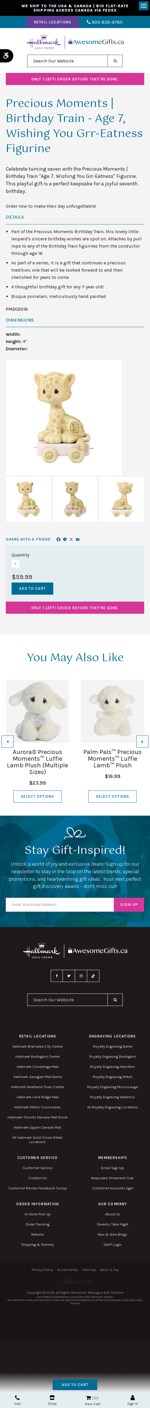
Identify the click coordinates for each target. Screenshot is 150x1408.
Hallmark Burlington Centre (37, 1057)
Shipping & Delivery (37, 1245)
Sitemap (89, 1270)
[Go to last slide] (7, 742)
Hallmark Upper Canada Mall (37, 1128)
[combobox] (67, 61)
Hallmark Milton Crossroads (37, 1107)
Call (17, 1400)
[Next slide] (142, 742)
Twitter (69, 976)
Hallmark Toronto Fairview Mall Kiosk (38, 1118)
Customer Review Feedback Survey (37, 1188)
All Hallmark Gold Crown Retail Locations (37, 1140)
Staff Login (112, 1245)
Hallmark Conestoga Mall (37, 1067)
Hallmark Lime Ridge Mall (37, 1097)
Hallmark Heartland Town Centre (37, 1087)
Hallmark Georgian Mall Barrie (37, 1077)
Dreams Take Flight (112, 1225)
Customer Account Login (112, 1188)
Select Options (37, 797)
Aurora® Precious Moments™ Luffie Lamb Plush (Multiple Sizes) (37, 762)
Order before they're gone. (75, 80)
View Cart (92, 1404)
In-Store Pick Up (38, 1214)
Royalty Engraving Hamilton (112, 1067)
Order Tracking (37, 1225)
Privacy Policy (42, 1270)
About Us (112, 1214)
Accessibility (67, 1270)
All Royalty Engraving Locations (112, 1107)
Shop (52, 1400)
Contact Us (37, 1178)
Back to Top (109, 1270)
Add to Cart (75, 1385)
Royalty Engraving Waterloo (112, 1097)
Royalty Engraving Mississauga (112, 1087)
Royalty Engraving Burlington (112, 1057)
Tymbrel (117, 1293)
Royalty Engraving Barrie (112, 1047)
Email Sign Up (112, 1168)
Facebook (57, 976)
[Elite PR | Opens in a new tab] (75, 1282)
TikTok (93, 976)
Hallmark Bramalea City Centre (37, 1047)
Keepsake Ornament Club (112, 1178)
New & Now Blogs (112, 1235)
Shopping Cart (88, 1397)
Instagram (81, 976)
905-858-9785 (104, 22)
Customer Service (37, 1168)
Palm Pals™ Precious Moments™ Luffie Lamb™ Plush (112, 759)
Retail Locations (53, 23)
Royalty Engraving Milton (113, 1077)
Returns (37, 1235)
